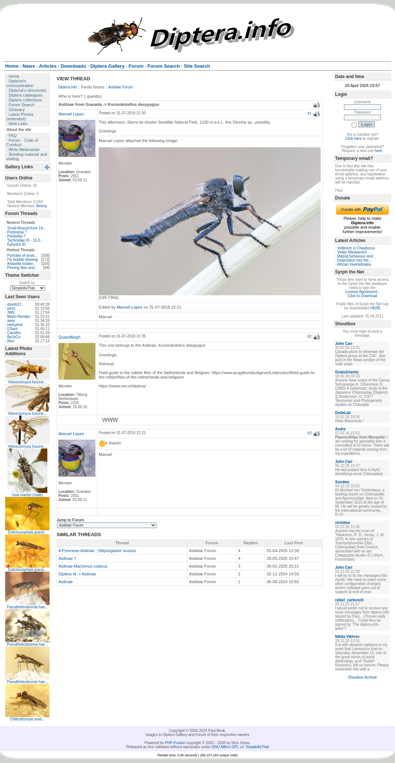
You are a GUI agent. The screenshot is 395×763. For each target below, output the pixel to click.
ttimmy (41, 206)
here (378, 151)
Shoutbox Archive (362, 677)
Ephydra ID (16, 244)
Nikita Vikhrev (347, 637)
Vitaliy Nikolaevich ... (354, 252)
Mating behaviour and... (356, 256)
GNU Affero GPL (225, 747)
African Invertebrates (354, 264)
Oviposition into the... (354, 260)
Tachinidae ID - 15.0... (25, 240)
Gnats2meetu (346, 372)
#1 (309, 113)
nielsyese (15, 325)
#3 (309, 433)
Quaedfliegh (69, 337)
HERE (375, 308)
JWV (11, 312)
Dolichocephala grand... (27, 532)
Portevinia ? (17, 232)
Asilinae (65, 581)
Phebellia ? (16, 236)
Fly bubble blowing (22, 260)
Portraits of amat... (22, 255)
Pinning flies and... (22, 268)
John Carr (343, 344)
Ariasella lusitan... (21, 264)
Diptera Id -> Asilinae (77, 574)
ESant (12, 329)
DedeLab (343, 413)
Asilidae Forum (120, 87)
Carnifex (14, 333)
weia (11, 321)
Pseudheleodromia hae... (27, 607)
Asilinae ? (67, 558)
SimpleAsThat (257, 747)
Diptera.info (67, 87)
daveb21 (14, 304)
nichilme (342, 523)
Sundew (342, 482)
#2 (309, 337)
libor (10, 341)
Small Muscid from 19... (26, 228)
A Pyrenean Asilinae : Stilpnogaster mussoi (97, 550)
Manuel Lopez (71, 114)
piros (11, 308)
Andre (340, 429)
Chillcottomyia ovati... (27, 719)
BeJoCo (14, 337)
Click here (353, 139)
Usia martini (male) (27, 495)
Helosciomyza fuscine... (27, 382)
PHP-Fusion (175, 743)
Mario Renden (19, 317)
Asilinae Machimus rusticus (83, 566)
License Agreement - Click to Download (362, 294)
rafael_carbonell (349, 600)
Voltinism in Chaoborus (356, 248)
